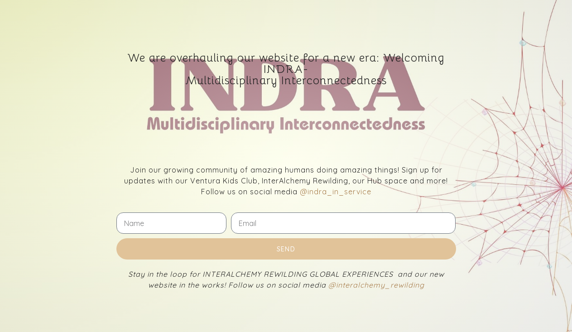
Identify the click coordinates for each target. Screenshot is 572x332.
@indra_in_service (335, 191)
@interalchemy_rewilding (376, 284)
